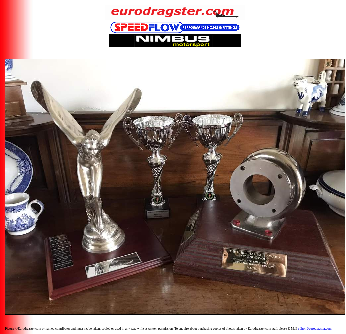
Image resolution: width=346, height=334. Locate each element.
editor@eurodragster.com (315, 328)
